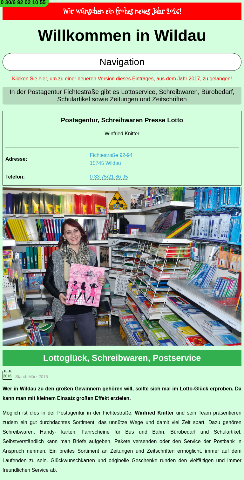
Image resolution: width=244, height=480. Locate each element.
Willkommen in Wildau (122, 35)
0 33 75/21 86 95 (109, 176)
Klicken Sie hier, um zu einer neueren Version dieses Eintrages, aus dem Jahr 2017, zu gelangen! (122, 78)
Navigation (122, 62)
